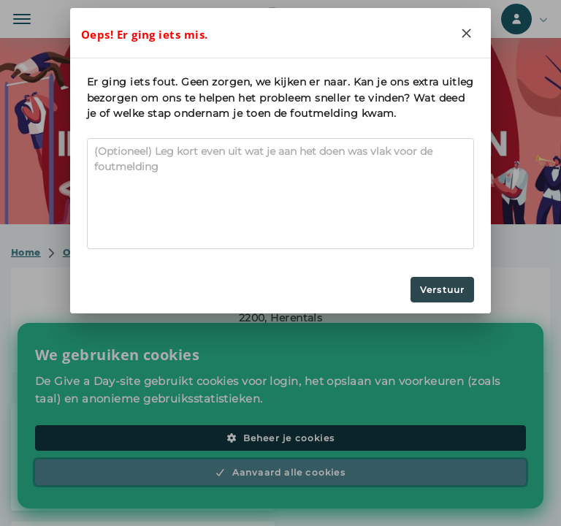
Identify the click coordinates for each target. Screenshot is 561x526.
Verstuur (442, 289)
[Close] (466, 33)
